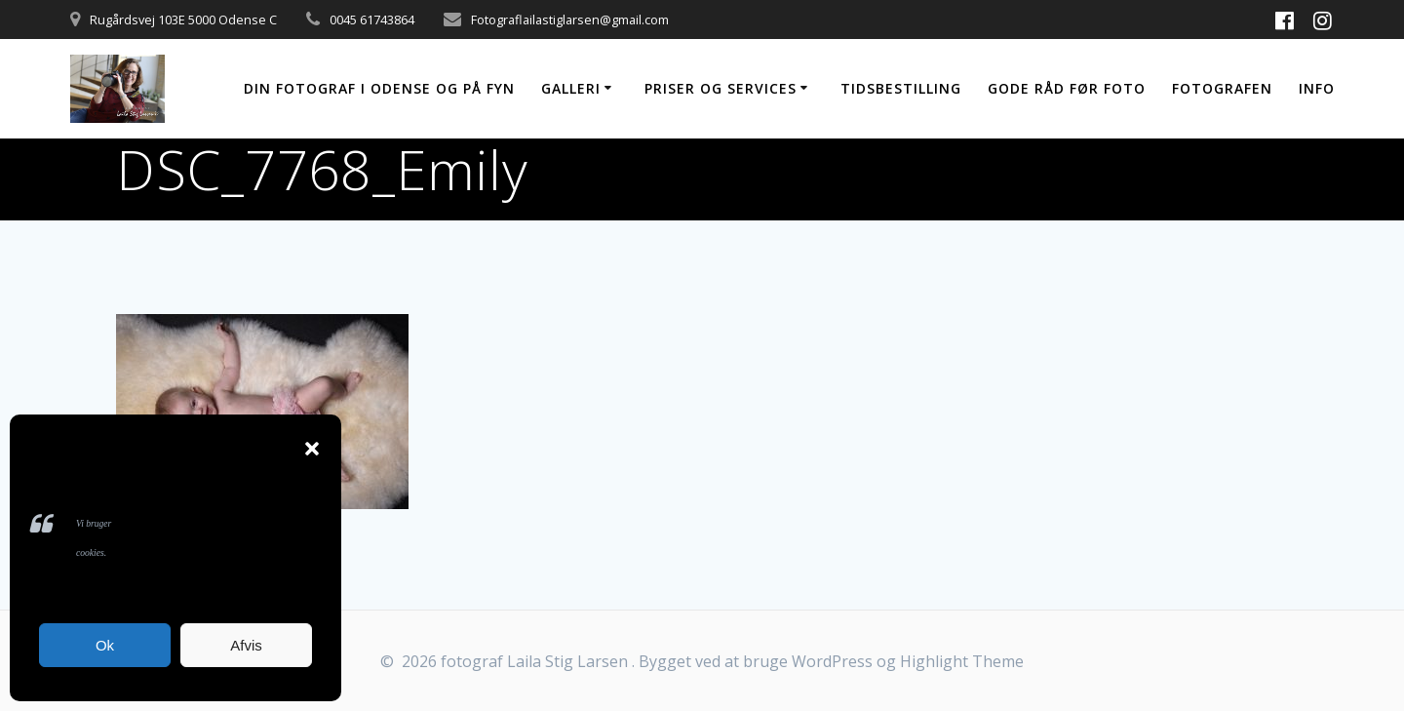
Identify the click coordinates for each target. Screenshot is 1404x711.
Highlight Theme (962, 661)
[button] (312, 448)
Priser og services (720, 88)
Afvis (246, 645)
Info (1317, 88)
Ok (105, 645)
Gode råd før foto (1067, 88)
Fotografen (1222, 88)
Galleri (571, 88)
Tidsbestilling (900, 88)
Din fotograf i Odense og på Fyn (379, 88)
